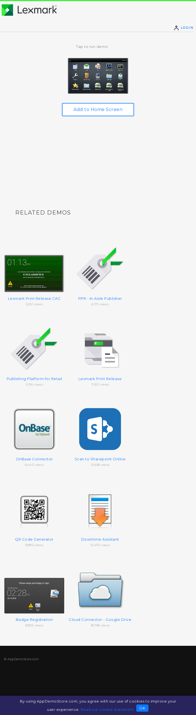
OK (142, 708)
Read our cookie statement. (108, 709)
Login (184, 28)
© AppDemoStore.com (21, 659)
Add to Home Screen (98, 109)
